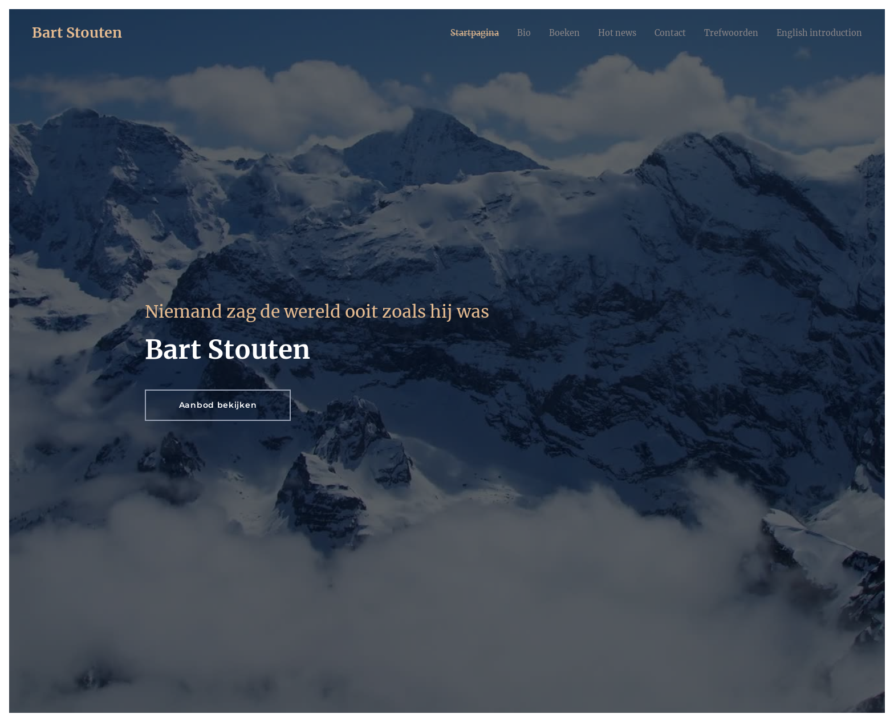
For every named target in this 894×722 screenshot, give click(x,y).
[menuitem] (449, 32)
